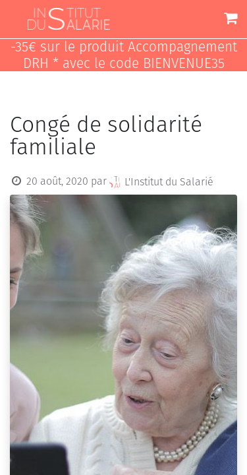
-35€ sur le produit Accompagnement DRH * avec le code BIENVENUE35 (124, 55)
